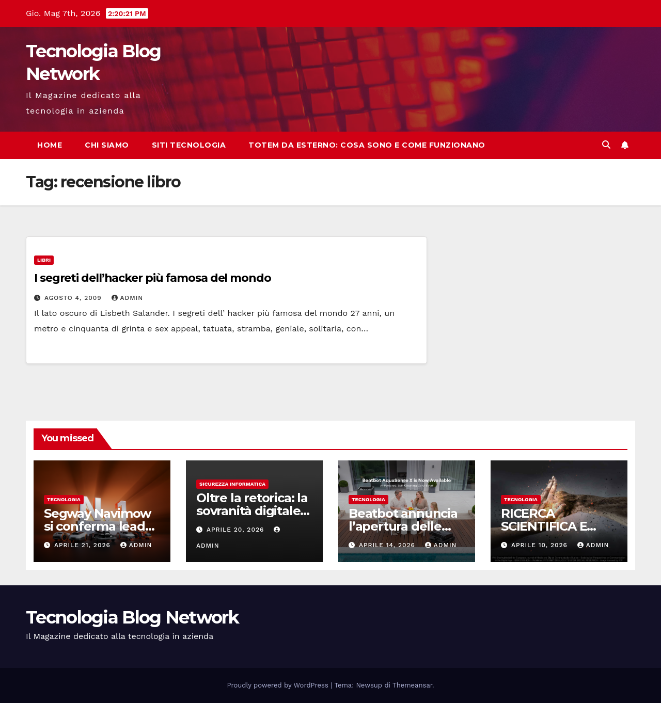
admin (128, 297)
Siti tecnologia (189, 145)
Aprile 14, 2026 (388, 545)
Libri (44, 260)
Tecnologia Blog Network (132, 617)
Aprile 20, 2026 (236, 529)
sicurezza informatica (232, 484)
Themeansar (412, 685)
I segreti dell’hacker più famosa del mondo (152, 278)
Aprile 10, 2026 (540, 545)
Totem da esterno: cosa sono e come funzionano (366, 145)
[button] (606, 145)
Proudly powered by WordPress (279, 685)
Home (49, 145)
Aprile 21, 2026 (83, 545)
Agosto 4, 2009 (74, 297)
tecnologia (64, 499)
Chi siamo (107, 145)
